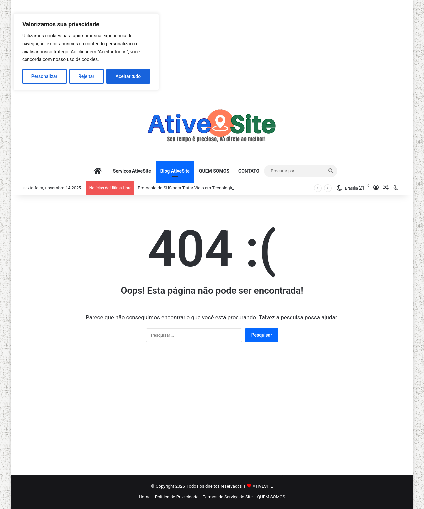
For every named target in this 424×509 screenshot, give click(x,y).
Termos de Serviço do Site (228, 496)
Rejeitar (86, 76)
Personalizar (44, 76)
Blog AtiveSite (175, 171)
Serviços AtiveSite (132, 171)
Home (145, 496)
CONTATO (248, 171)
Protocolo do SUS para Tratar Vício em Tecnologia (185, 187)
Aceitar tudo (128, 76)
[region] (86, 52)
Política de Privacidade (177, 496)
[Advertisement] (212, 46)
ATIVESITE (263, 486)
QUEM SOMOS (214, 171)
